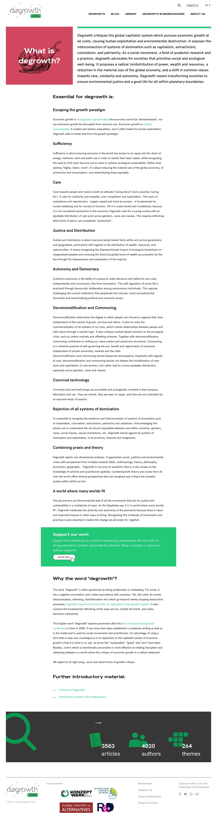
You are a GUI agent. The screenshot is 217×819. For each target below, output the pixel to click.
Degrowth (97, 14)
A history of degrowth (72, 690)
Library (131, 14)
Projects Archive (148, 802)
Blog (115, 14)
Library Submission (149, 796)
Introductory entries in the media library (82, 697)
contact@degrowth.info (24, 802)
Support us (192, 5)
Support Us (145, 790)
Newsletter (145, 783)
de (206, 5)
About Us (197, 14)
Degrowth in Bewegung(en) (163, 14)
